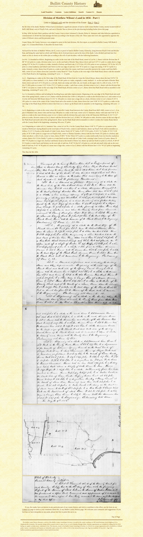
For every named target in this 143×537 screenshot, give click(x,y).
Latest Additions (70, 12)
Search (80, 12)
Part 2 (90, 22)
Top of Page (116, 517)
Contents (58, 12)
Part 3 (96, 22)
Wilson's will (56, 22)
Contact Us (90, 12)
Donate (99, 12)
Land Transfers (46, 12)
